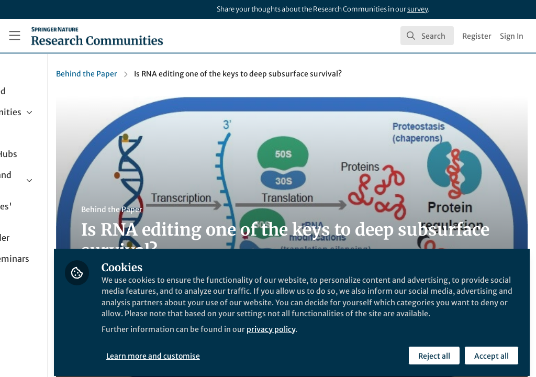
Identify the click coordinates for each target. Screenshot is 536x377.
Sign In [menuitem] (511, 36)
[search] (427, 35)
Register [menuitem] (477, 36)
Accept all (490, 349)
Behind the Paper (173, 74)
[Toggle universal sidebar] (14, 35)
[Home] (97, 35)
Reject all (433, 349)
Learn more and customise (240, 349)
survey (417, 9)
